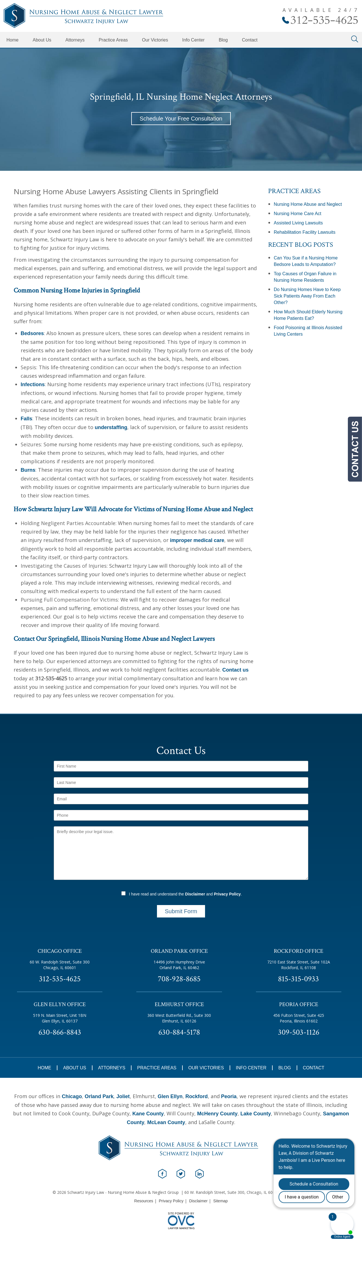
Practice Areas (113, 40)
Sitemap (220, 1201)
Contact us (235, 670)
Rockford (197, 1096)
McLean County (166, 1122)
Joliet (123, 1096)
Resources (143, 1201)
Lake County (255, 1113)
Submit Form (181, 911)
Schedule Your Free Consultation (181, 118)
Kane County (148, 1113)
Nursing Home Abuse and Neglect (308, 204)
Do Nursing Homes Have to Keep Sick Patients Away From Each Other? (307, 296)
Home (13, 40)
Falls (26, 418)
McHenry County (217, 1113)
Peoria (229, 1096)
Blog (223, 40)
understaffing (111, 427)
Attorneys (75, 40)
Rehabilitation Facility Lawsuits (304, 232)
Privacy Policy (227, 894)
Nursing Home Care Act (297, 213)
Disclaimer (195, 894)
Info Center (193, 40)
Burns (28, 470)
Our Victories (155, 40)
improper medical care (197, 540)
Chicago (72, 1096)
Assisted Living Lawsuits (298, 222)
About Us (42, 40)
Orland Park (99, 1096)
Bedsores (32, 333)
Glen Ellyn (170, 1096)
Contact (249, 40)
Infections (33, 384)
